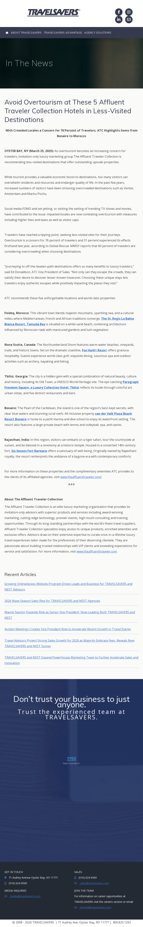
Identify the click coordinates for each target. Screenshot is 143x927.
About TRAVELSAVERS (26, 32)
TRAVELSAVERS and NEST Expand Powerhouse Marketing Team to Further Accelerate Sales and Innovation (71, 660)
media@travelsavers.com (24, 896)
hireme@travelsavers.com (95, 907)
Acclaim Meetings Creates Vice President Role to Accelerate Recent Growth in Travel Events (67, 629)
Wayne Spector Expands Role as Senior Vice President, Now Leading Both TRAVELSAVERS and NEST (69, 615)
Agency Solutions (97, 32)
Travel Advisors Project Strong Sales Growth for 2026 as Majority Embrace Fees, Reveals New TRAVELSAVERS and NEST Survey (69, 643)
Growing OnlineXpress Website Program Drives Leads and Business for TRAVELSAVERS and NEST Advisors (68, 586)
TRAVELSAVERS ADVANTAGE (63, 32)
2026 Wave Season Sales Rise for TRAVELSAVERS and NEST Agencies (52, 601)
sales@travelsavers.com (94, 883)
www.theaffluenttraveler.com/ (81, 477)
